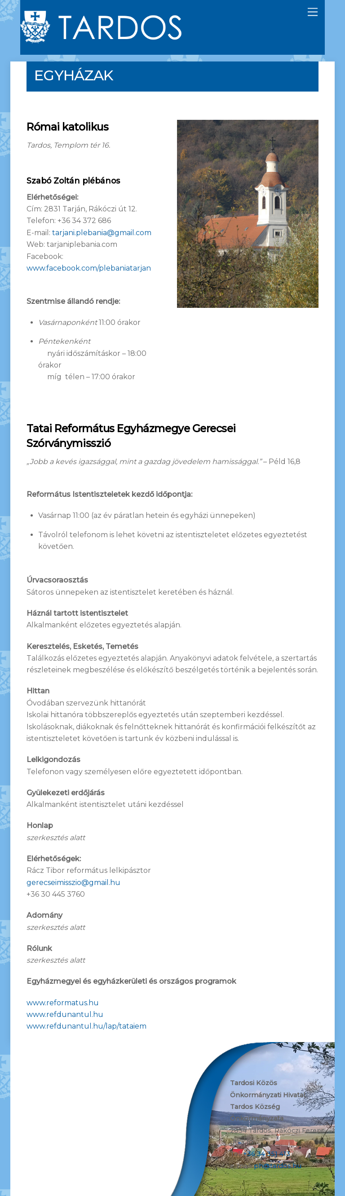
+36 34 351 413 (266, 1154)
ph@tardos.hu (277, 1166)
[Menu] (313, 12)
